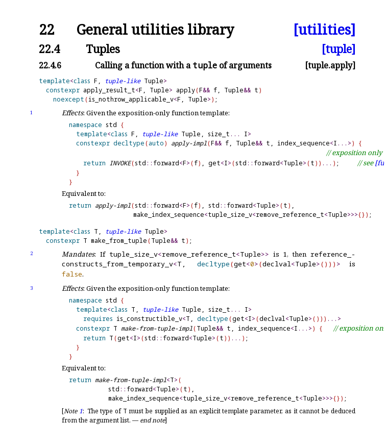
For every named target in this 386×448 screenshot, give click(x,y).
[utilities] (324, 30)
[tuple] (338, 48)
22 (46, 30)
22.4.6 (50, 65)
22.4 (49, 48)
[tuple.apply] (330, 65)
